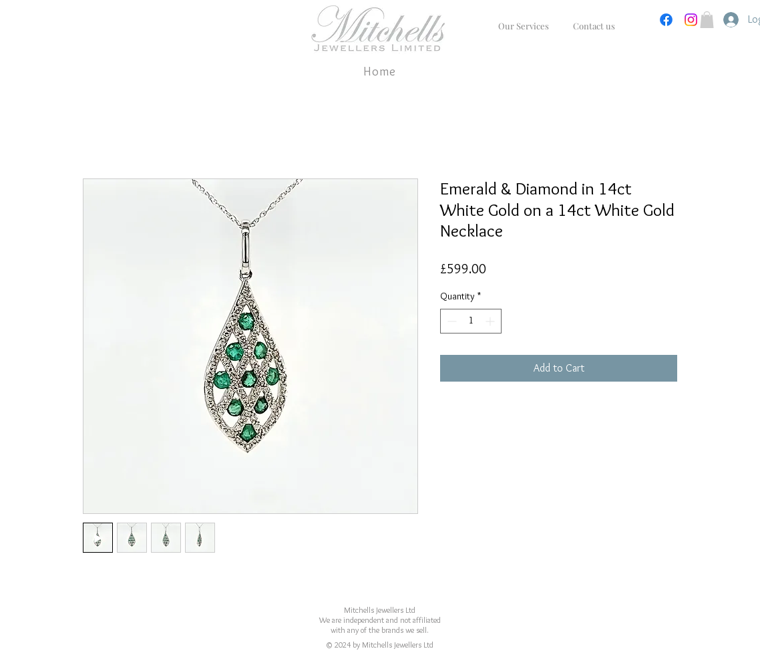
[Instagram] (691, 19)
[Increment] (491, 321)
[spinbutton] (471, 321)
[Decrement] (450, 321)
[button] (707, 19)
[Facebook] (666, 19)
